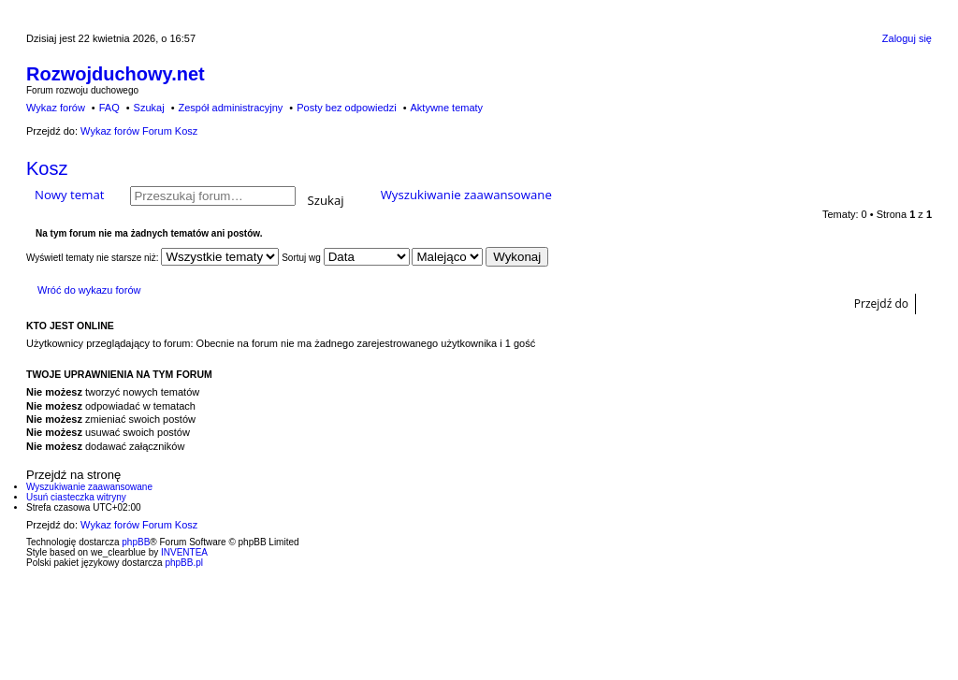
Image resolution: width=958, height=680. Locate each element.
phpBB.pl (184, 562)
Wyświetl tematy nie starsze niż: (152, 258)
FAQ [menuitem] (109, 107)
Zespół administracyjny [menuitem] (230, 107)
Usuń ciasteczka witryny (76, 497)
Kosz (46, 168)
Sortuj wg (345, 258)
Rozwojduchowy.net (115, 74)
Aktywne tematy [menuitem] (446, 107)
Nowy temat (69, 194)
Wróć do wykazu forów (88, 290)
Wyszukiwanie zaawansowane (466, 194)
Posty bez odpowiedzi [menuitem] (346, 107)
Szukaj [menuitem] (149, 107)
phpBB (136, 542)
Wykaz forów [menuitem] (55, 107)
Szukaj (326, 199)
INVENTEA (184, 552)
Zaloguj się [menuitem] (907, 38)
